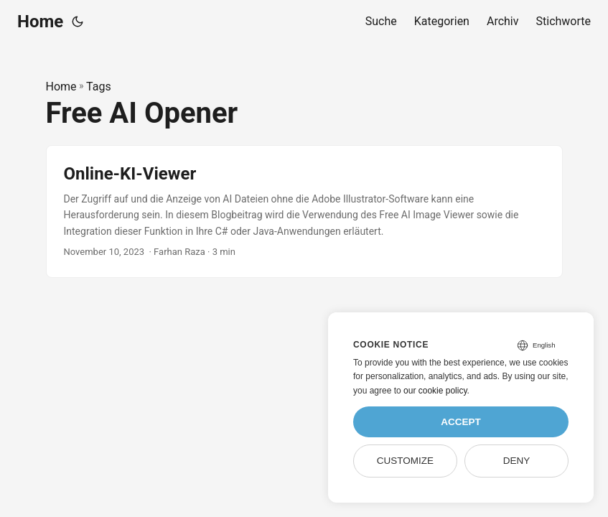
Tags (98, 86)
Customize (405, 460)
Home (40, 21)
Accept (461, 421)
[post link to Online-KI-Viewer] (304, 211)
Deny (516, 460)
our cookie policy (435, 391)
